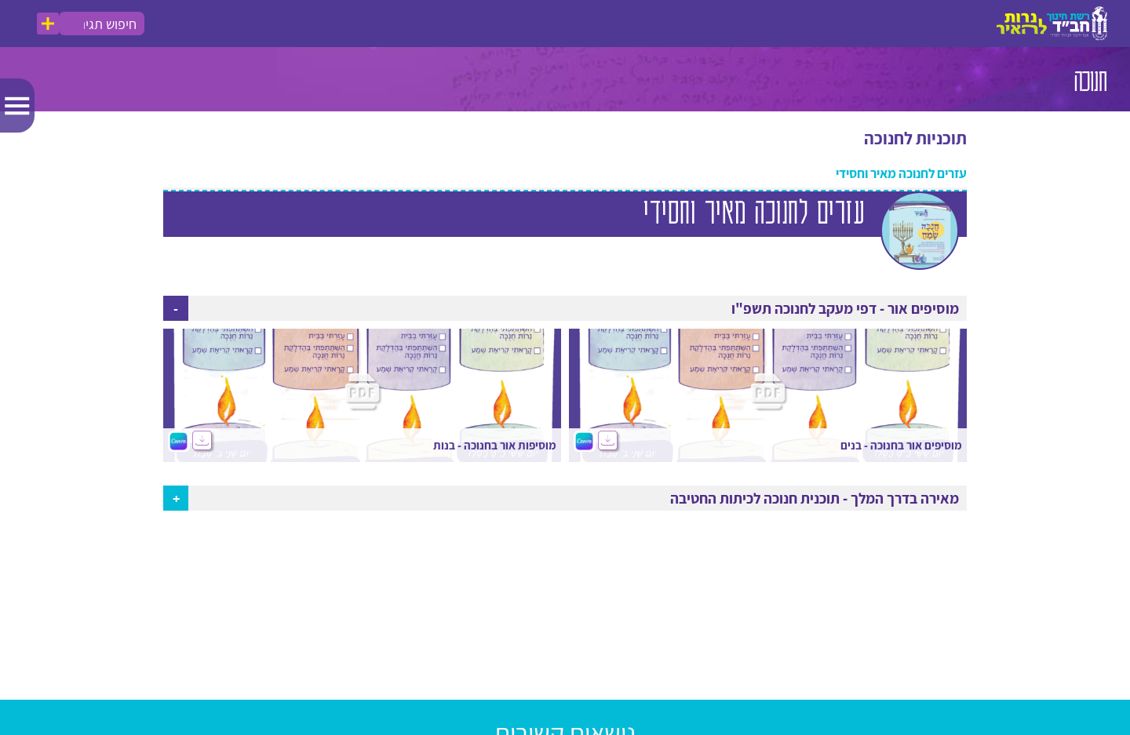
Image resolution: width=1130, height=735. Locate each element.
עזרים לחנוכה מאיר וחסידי (901, 174)
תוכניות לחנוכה (915, 139)
